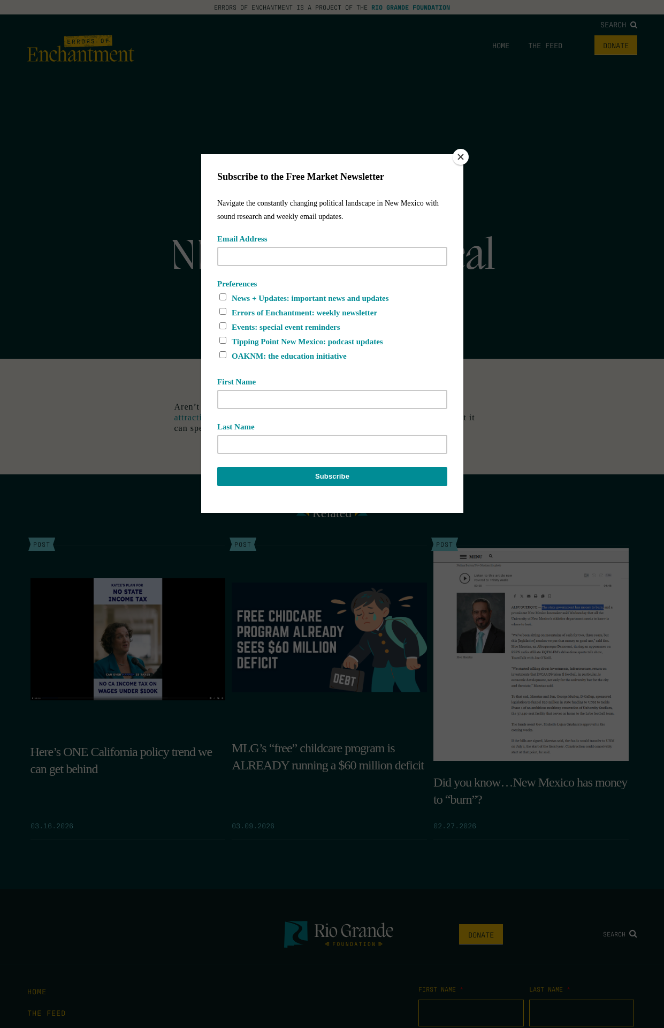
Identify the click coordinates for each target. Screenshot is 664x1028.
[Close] (461, 157)
